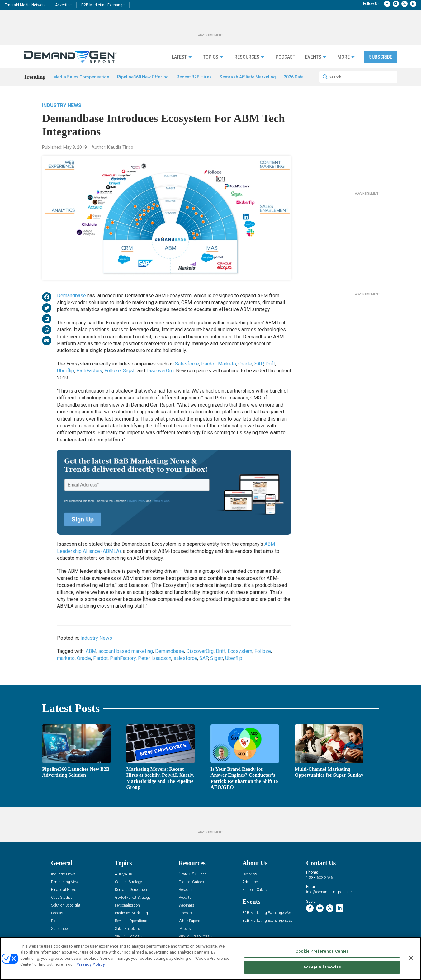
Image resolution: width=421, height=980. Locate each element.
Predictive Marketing (131, 913)
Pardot (208, 364)
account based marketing (125, 651)
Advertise (63, 5)
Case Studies (62, 898)
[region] (210, 958)
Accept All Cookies (322, 967)
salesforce (185, 658)
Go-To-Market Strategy (133, 898)
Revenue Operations (131, 921)
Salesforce (187, 364)
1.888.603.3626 (319, 877)
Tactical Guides (191, 882)
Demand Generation (131, 890)
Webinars (186, 905)
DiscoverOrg (160, 371)
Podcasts (59, 913)
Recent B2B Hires (194, 76)
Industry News (61, 105)
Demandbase (71, 296)
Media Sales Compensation (81, 76)
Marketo (227, 364)
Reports (185, 898)
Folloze (112, 371)
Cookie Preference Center (322, 951)
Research (186, 890)
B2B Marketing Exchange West (267, 913)
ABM (91, 651)
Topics (210, 57)
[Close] (411, 958)
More (344, 57)
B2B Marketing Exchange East (267, 921)
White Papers (189, 921)
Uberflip (65, 371)
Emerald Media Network (25, 5)
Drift (270, 364)
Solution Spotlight (65, 905)
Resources (246, 57)
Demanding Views (66, 882)
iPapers (185, 929)
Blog (55, 921)
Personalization (127, 905)
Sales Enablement (129, 929)
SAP (258, 364)
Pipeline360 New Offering (143, 76)
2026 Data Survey (301, 76)
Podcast (285, 57)
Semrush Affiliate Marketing (248, 76)
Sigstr (129, 371)
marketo (66, 658)
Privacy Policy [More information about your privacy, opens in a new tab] (90, 964)
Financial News (63, 890)
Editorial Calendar (256, 890)
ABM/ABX (123, 874)
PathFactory (89, 371)
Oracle (245, 364)
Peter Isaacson (154, 658)
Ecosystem (240, 651)
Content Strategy (128, 882)
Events (313, 57)
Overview (249, 874)
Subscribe (380, 56)
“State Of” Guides (192, 874)
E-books (185, 913)
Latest (179, 57)
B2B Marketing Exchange (103, 5)
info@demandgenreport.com (329, 892)
